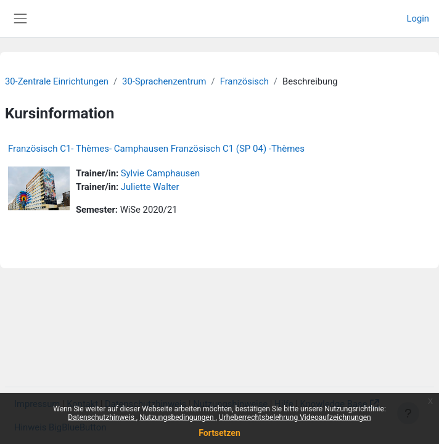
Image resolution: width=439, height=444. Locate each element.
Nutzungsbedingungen (177, 417)
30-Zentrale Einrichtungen (57, 81)
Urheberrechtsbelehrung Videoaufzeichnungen (295, 417)
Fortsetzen (219, 433)
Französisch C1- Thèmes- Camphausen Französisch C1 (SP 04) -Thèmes (156, 148)
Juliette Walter (150, 186)
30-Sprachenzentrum (164, 81)
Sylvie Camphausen (160, 173)
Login (418, 18)
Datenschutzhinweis (102, 417)
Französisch (244, 81)
